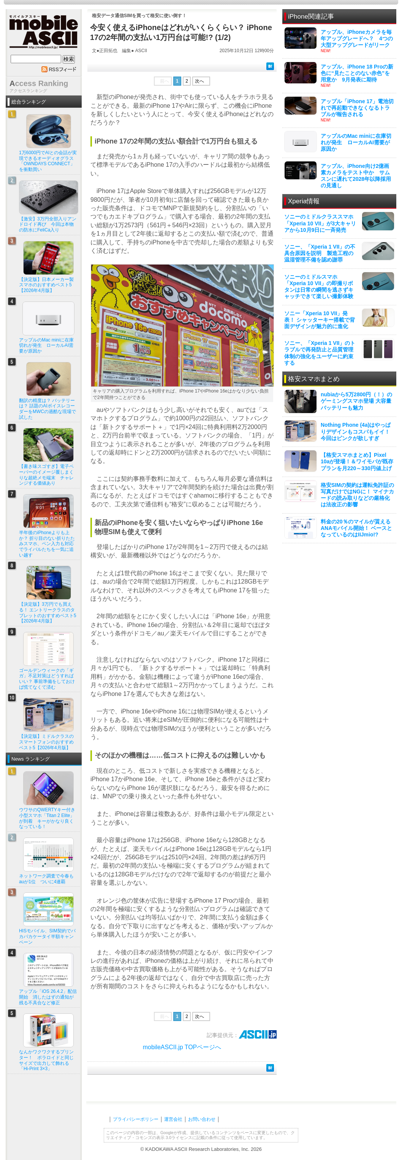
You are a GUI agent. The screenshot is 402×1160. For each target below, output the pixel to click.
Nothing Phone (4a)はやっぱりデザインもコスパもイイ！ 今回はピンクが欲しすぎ (356, 431)
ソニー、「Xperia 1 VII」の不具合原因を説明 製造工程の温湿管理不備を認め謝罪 (319, 253)
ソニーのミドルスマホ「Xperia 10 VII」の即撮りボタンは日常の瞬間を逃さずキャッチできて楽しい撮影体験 (318, 287)
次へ (199, 81)
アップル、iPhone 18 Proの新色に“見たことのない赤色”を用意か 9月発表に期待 (357, 73)
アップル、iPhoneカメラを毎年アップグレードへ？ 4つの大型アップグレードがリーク (357, 38)
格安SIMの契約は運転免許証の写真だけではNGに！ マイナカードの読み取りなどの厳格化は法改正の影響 (357, 495)
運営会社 (173, 1119)
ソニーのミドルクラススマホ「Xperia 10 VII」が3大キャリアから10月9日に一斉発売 (320, 223)
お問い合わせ (201, 1119)
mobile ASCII (43, 34)
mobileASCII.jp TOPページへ (182, 1047)
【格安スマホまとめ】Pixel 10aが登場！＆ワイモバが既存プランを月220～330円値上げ (357, 461)
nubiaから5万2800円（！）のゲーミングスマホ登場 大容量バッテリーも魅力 (356, 400)
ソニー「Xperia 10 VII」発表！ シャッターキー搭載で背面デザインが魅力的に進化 (319, 319)
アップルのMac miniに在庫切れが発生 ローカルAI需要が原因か (356, 142)
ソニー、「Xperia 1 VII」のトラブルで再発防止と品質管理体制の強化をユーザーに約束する (319, 353)
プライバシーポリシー (135, 1119)
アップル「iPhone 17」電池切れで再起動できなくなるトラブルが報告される (357, 107)
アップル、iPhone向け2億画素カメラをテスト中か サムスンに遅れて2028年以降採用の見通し (356, 176)
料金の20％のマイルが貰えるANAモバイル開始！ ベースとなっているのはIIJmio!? (356, 528)
